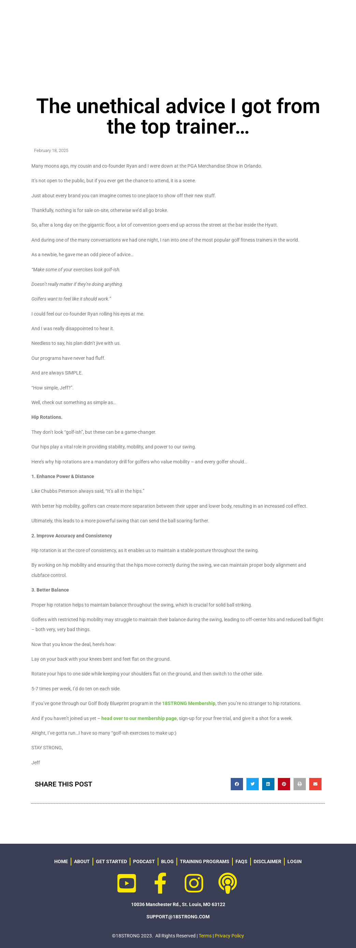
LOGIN (225, 35)
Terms (205, 935)
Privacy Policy (229, 935)
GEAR (246, 16)
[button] (237, 784)
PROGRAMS (205, 16)
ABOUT (160, 16)
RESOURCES (284, 16)
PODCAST (327, 16)
